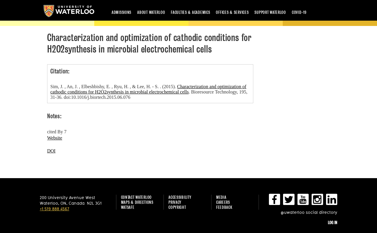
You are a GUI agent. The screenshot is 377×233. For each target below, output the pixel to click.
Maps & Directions (137, 202)
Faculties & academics (190, 12)
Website (54, 137)
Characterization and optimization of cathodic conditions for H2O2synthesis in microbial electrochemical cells (148, 89)
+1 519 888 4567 (54, 208)
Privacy (174, 202)
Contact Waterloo (136, 197)
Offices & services (232, 12)
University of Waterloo (69, 11)
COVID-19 (299, 12)
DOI (51, 150)
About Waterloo (151, 12)
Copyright (177, 207)
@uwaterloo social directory (309, 212)
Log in (332, 222)
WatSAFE (128, 207)
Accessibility (179, 197)
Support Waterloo (270, 12)
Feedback (224, 207)
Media (221, 197)
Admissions (121, 12)
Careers (223, 202)
